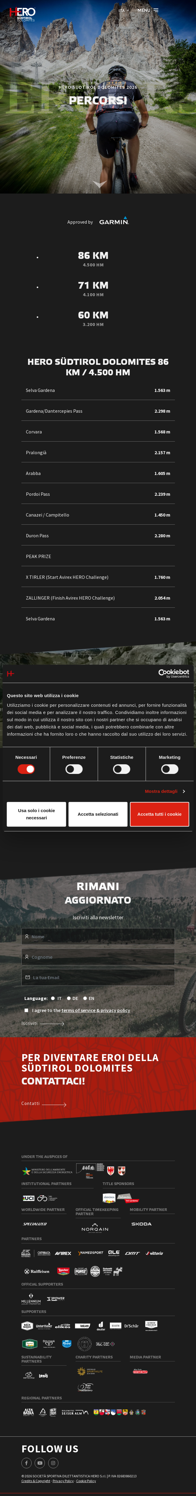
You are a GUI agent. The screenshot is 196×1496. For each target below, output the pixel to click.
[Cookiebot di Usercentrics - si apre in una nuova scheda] (162, 673)
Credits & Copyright (35, 1481)
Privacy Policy (63, 1481)
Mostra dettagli (161, 791)
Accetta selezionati (98, 814)
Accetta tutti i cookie (159, 814)
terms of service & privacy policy (95, 1010)
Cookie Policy (86, 1481)
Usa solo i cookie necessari (36, 814)
